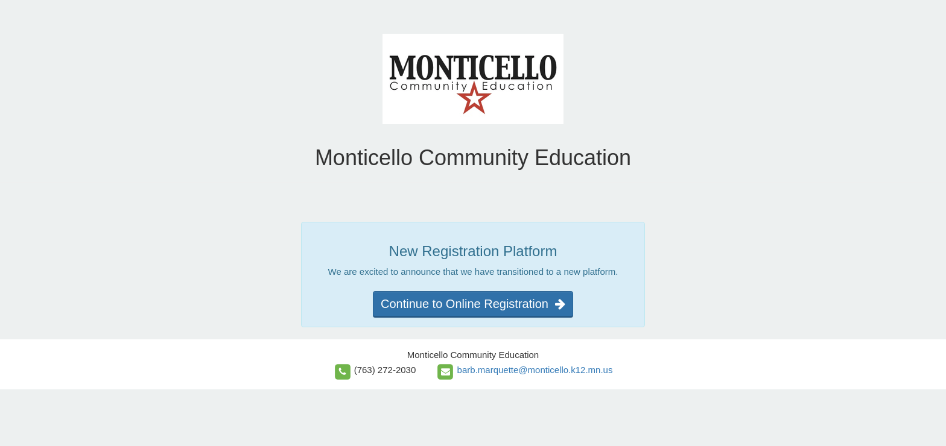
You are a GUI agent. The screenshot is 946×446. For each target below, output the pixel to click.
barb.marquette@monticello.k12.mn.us (535, 370)
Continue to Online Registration (473, 303)
